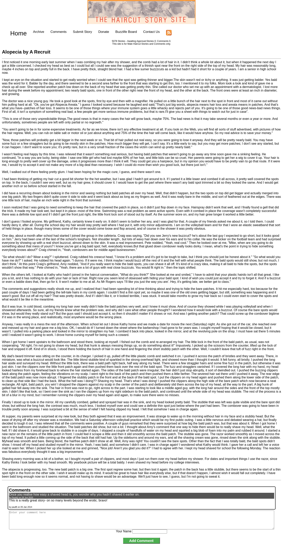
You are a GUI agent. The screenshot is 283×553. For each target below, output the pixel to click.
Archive (31, 32)
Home (14, 32)
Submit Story (74, 32)
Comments (51, 32)
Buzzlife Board (118, 32)
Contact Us (144, 32)
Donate (96, 32)
